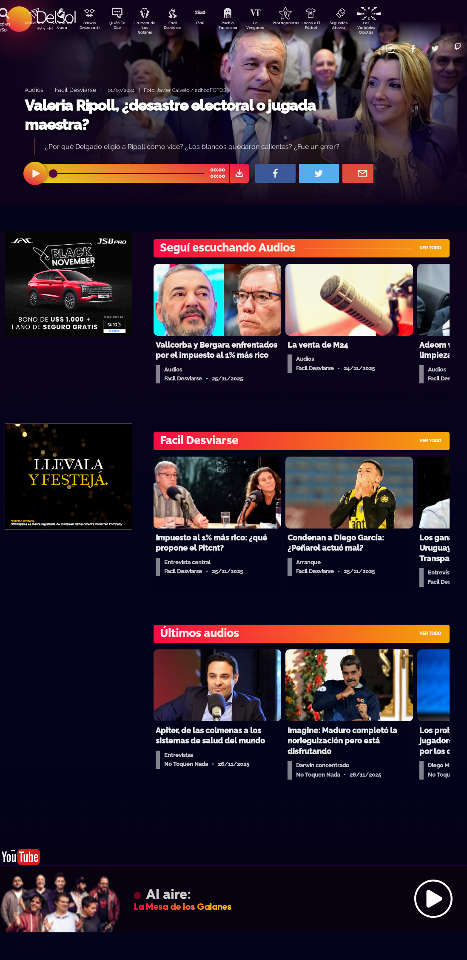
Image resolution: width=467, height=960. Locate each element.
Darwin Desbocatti (90, 27)
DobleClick (31, 24)
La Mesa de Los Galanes (150, 27)
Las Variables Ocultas (388, 27)
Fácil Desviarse (180, 27)
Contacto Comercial (371, 43)
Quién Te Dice (120, 27)
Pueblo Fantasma (239, 27)
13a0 (209, 24)
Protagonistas (299, 24)
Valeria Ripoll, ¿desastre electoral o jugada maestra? (170, 115)
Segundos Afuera (358, 27)
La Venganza (269, 27)
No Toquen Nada (61, 27)
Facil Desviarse (75, 89)
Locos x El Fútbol (329, 27)
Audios (34, 89)
